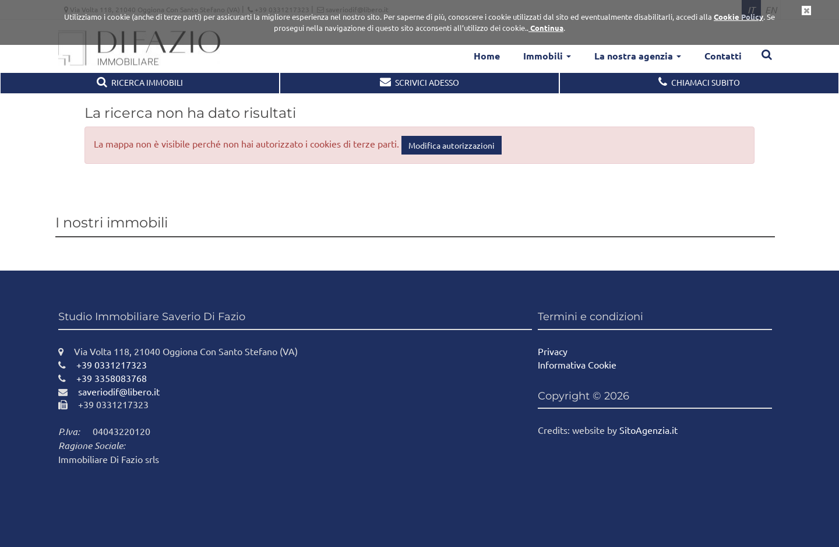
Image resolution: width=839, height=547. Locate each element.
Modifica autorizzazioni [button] (451, 145)
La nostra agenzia (637, 56)
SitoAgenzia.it (648, 430)
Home (487, 56)
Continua (545, 28)
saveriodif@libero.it (109, 391)
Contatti (723, 56)
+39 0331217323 (102, 364)
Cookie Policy (738, 17)
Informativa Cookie (577, 364)
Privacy (552, 351)
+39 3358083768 (102, 378)
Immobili (547, 56)
